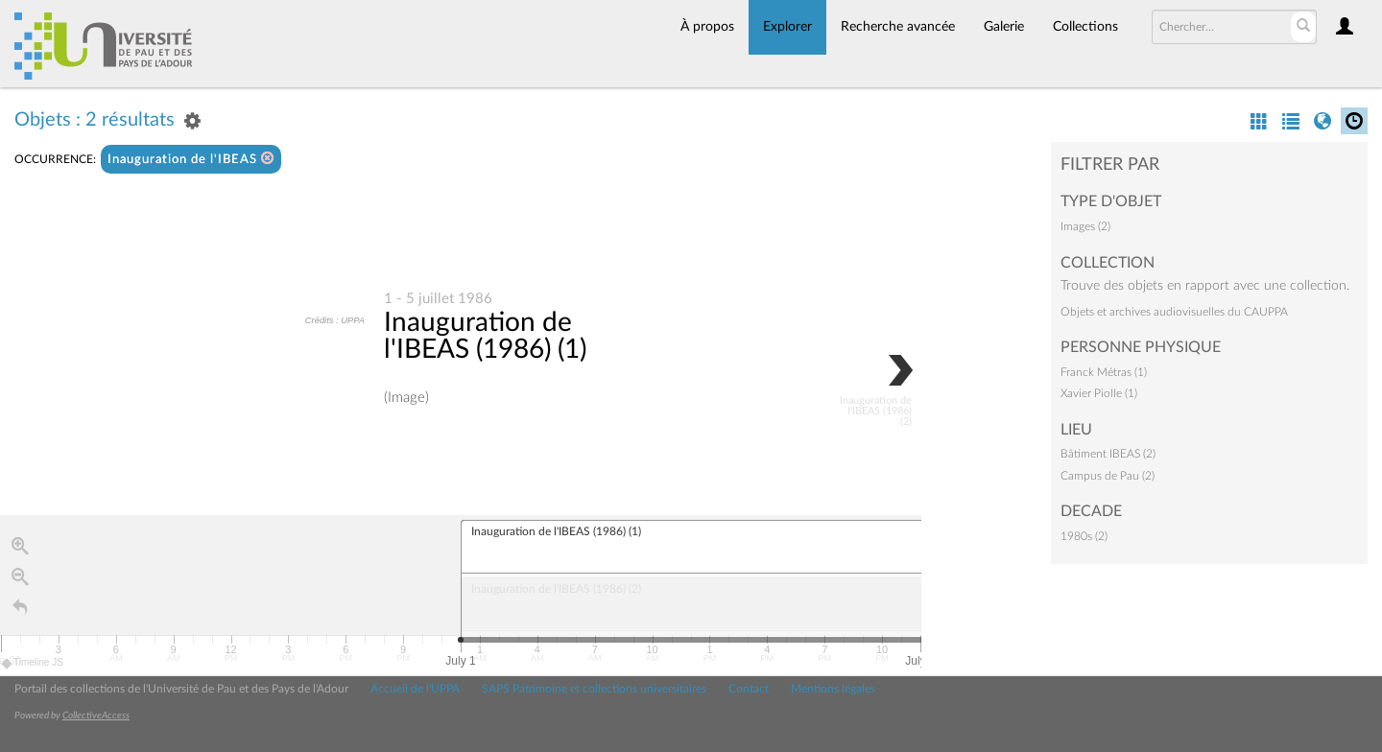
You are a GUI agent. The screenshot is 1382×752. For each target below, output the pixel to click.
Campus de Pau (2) (1107, 476)
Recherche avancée (898, 27)
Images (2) (1085, 226)
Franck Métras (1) (1103, 372)
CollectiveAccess (96, 715)
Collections (1085, 27)
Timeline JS (33, 663)
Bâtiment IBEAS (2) (1108, 453)
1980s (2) (1084, 536)
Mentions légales (833, 688)
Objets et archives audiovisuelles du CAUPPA (1174, 311)
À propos (707, 27)
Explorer (787, 27)
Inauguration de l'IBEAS (190, 159)
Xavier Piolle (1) (1098, 393)
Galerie (1004, 27)
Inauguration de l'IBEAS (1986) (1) (485, 336)
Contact (748, 688)
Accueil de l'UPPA (415, 688)
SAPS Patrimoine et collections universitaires (594, 688)
